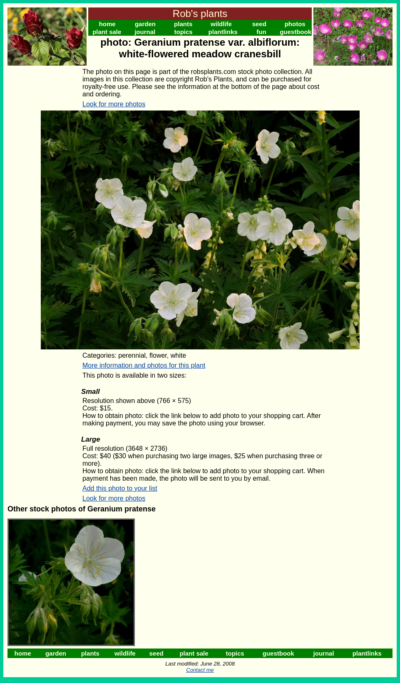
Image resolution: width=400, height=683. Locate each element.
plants (183, 23)
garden (145, 23)
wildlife (221, 23)
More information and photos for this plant (143, 365)
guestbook (295, 31)
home (107, 23)
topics (183, 31)
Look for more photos (113, 104)
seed (259, 23)
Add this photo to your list (119, 488)
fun (261, 31)
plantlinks (223, 31)
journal (144, 31)
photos (295, 23)
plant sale (106, 31)
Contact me (200, 670)
